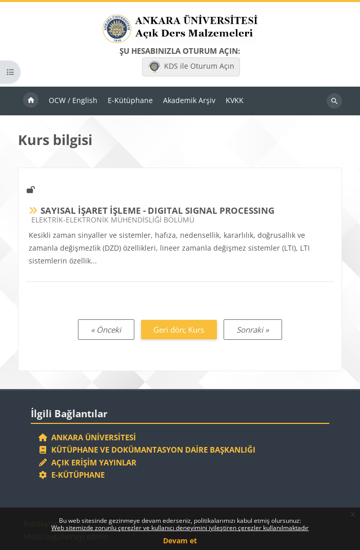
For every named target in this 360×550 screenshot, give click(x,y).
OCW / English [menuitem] (73, 100)
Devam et (180, 540)
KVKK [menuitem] (235, 100)
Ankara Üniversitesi (87, 437)
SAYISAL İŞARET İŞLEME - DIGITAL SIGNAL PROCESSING (157, 210)
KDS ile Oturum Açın (191, 66)
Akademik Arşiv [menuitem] (189, 100)
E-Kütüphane (71, 475)
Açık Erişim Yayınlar (88, 462)
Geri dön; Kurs (178, 329)
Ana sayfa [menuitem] (31, 101)
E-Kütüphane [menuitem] (130, 100)
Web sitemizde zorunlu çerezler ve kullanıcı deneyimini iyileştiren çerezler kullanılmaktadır (180, 527)
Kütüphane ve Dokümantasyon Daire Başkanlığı (147, 449)
